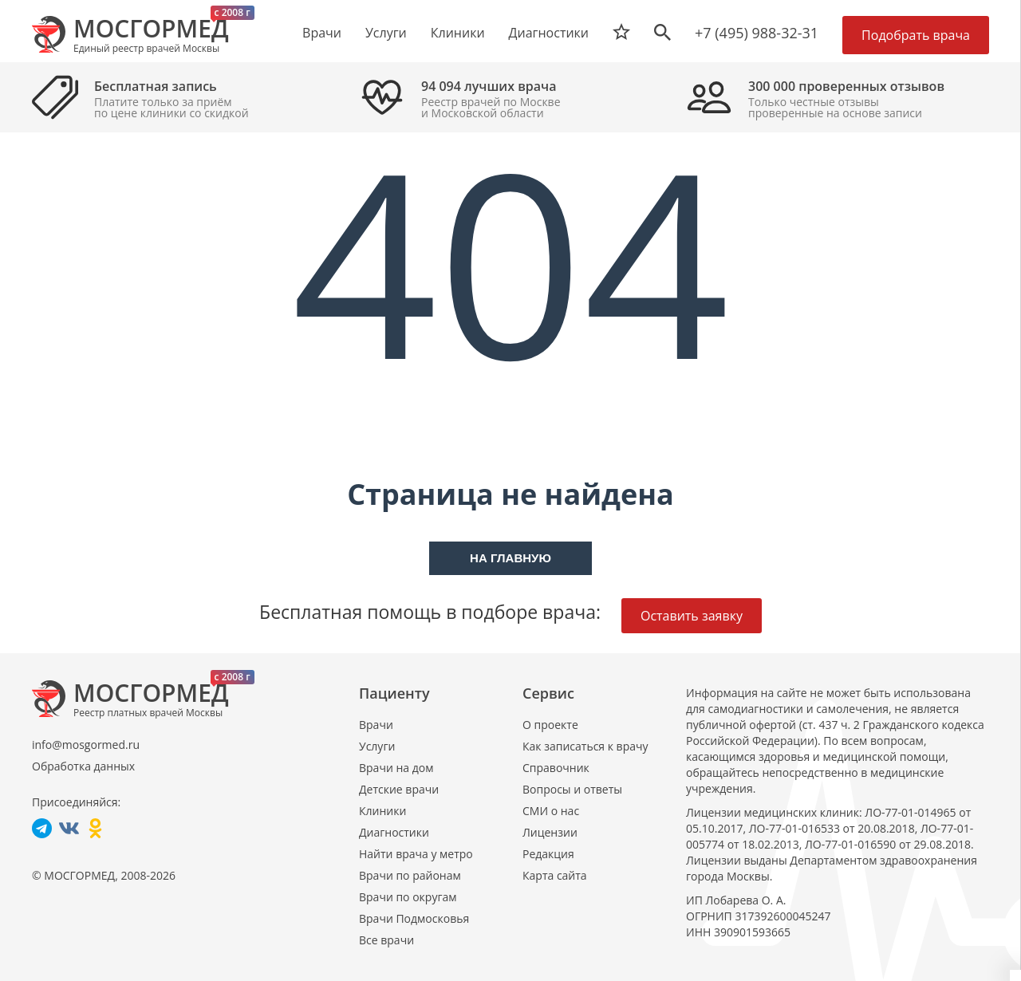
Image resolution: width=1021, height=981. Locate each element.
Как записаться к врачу (585, 746)
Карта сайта (554, 875)
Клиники (382, 810)
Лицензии (550, 832)
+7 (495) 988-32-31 (756, 32)
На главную (510, 558)
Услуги (377, 746)
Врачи (376, 724)
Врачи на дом (396, 767)
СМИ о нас (550, 810)
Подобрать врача (915, 35)
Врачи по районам (410, 875)
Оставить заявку (692, 615)
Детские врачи (399, 789)
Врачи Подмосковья (414, 918)
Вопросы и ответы (572, 789)
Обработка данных (83, 766)
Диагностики (549, 32)
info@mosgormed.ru (86, 744)
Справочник (555, 767)
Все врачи (386, 940)
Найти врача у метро (416, 853)
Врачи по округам (407, 896)
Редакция (548, 853)
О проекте (550, 724)
